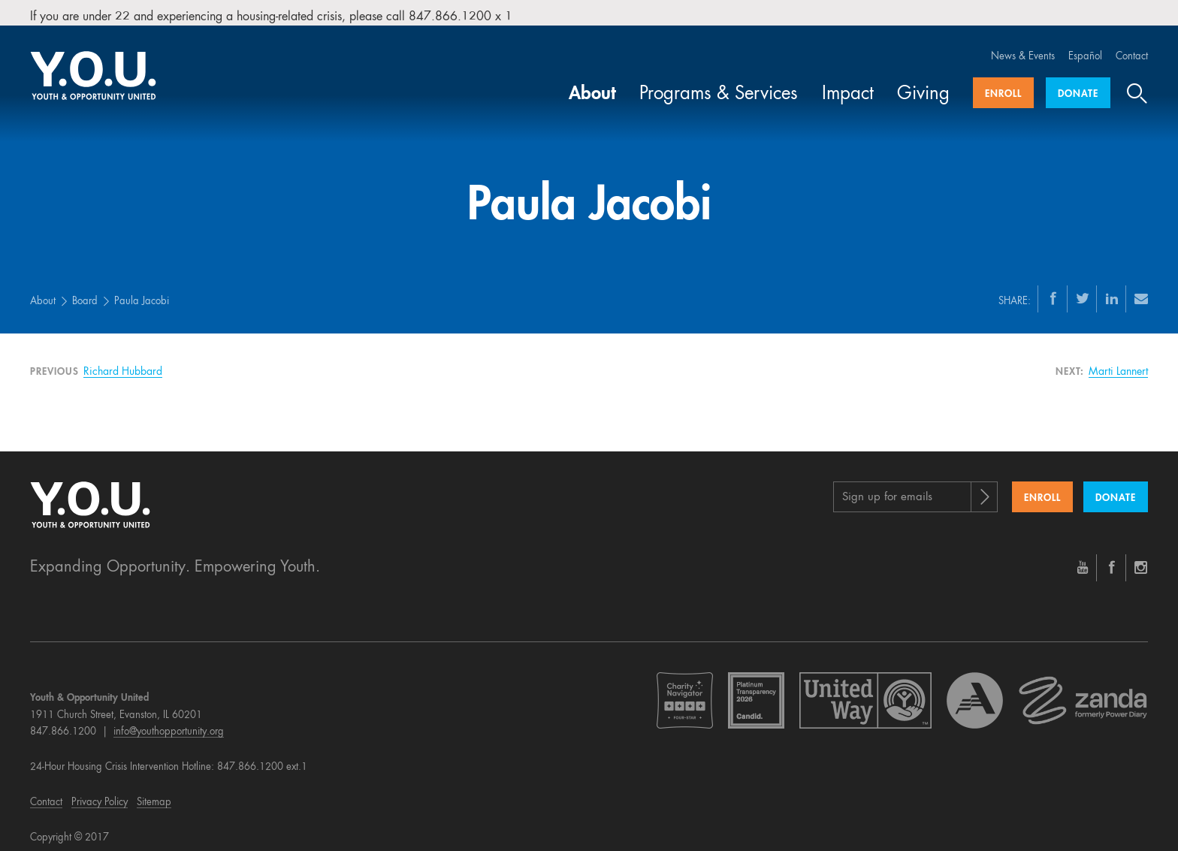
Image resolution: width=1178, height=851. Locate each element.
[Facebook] (1053, 288)
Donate (1078, 84)
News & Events (1023, 47)
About (592, 85)
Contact (1132, 47)
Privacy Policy (99, 793)
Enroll (1003, 84)
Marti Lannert (1118, 362)
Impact (848, 85)
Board (85, 292)
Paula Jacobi (141, 292)
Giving (923, 85)
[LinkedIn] (1112, 288)
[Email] (1141, 288)
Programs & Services (718, 85)
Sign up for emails (887, 487)
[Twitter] (1082, 288)
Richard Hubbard (122, 362)
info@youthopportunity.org (168, 722)
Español (1085, 47)
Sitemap (154, 793)
